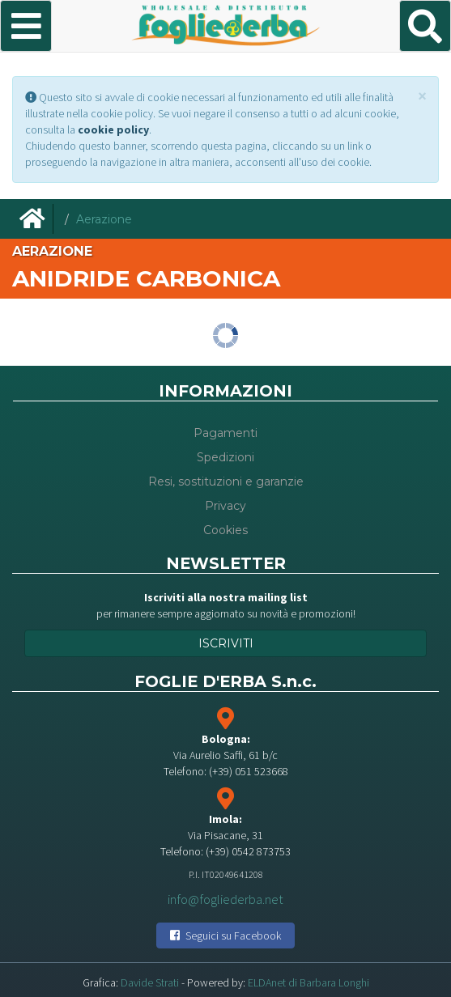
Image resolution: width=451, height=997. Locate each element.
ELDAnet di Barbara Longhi (308, 982)
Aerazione (104, 219)
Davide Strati (150, 982)
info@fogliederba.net (225, 898)
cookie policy (113, 129)
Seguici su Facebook (225, 935)
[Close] (422, 95)
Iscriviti (225, 643)
